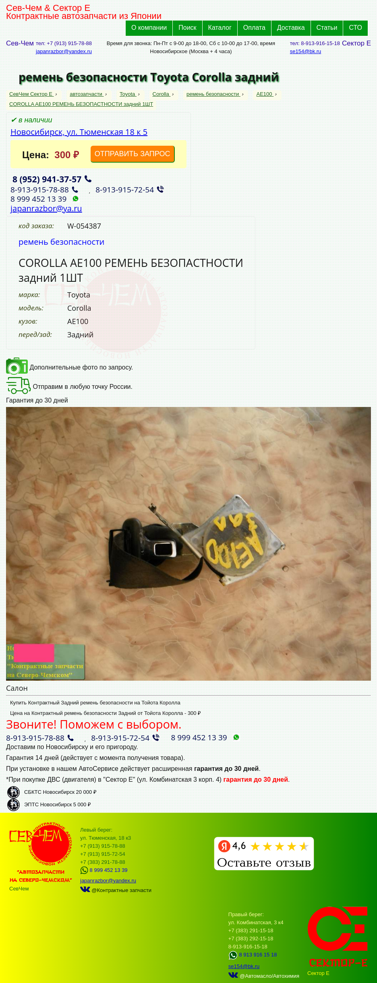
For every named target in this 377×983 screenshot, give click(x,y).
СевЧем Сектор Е (31, 94)
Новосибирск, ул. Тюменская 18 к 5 (78, 131)
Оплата (254, 27)
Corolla (162, 94)
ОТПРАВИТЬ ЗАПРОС (132, 154)
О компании (149, 27)
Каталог (220, 27)
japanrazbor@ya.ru (46, 208)
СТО (355, 27)
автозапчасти (87, 94)
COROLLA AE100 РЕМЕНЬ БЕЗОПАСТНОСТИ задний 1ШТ (81, 104)
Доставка (291, 27)
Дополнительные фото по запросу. (69, 367)
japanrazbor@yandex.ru (64, 51)
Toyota (128, 94)
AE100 (264, 94)
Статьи (327, 27)
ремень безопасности (213, 94)
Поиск (187, 27)
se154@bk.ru (305, 51)
